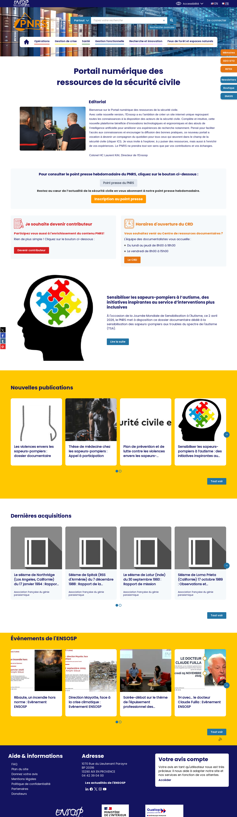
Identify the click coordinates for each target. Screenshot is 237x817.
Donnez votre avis (25, 774)
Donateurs (19, 794)
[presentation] (227, 435)
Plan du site (20, 769)
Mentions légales (24, 779)
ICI (118, 141)
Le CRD (132, 260)
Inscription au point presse (118, 199)
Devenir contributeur (31, 250)
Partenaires (20, 789)
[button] (117, 471)
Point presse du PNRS (118, 183)
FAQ (14, 764)
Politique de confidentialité (31, 784)
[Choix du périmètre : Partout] (81, 20)
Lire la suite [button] (117, 342)
